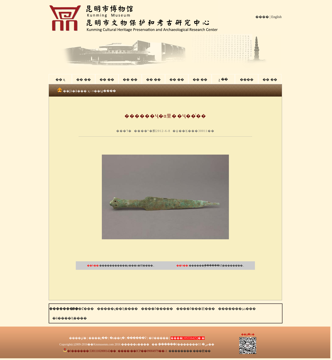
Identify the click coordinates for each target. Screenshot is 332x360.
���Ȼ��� (82, 308)
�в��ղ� (117, 338)
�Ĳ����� (159, 338)
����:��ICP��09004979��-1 (142, 351)
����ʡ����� (157, 308)
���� (262, 17)
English (276, 17)
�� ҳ (60, 79)
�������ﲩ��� (237, 308)
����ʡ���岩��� (195, 308)
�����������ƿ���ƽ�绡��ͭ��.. (126, 265)
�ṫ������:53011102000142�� (89, 351)
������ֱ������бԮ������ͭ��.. (216, 265)
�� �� (83, 79)
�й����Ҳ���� (69, 318)
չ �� (223, 79)
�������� (180, 351)
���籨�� (202, 351)
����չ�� (98, 338)
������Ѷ (137, 338)
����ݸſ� (77, 338)
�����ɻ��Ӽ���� (117, 308)
